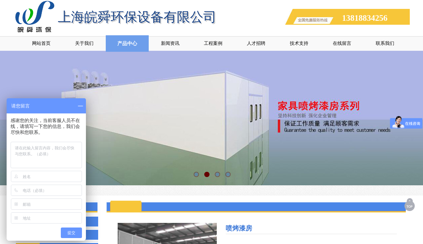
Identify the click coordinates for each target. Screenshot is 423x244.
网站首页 (41, 43)
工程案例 (213, 43)
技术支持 (299, 43)
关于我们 (84, 43)
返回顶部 (410, 204)
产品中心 (127, 43)
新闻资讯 (170, 43)
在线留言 (342, 43)
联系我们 (385, 43)
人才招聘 (256, 43)
